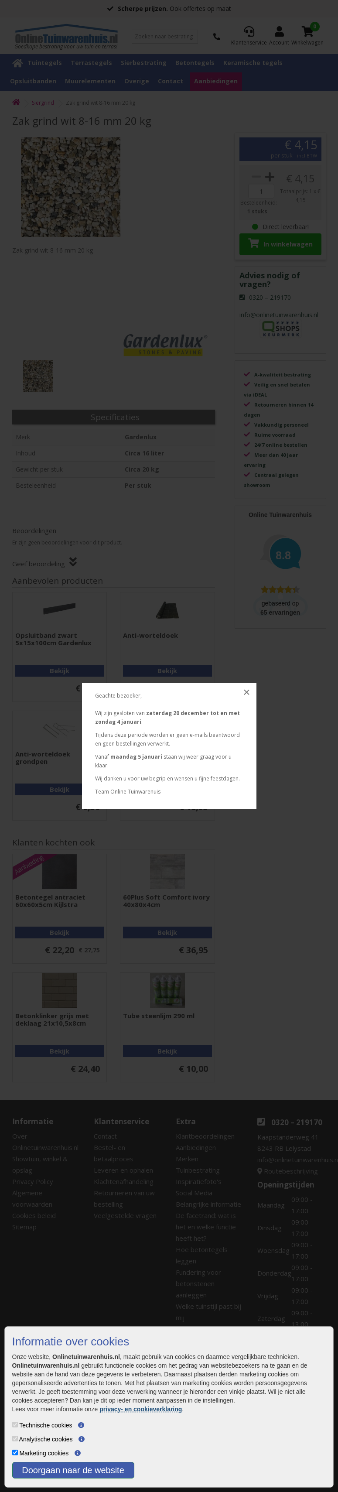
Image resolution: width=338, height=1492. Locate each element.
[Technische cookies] (15, 1424)
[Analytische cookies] (15, 1438)
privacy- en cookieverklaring (140, 1409)
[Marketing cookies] (15, 1452)
